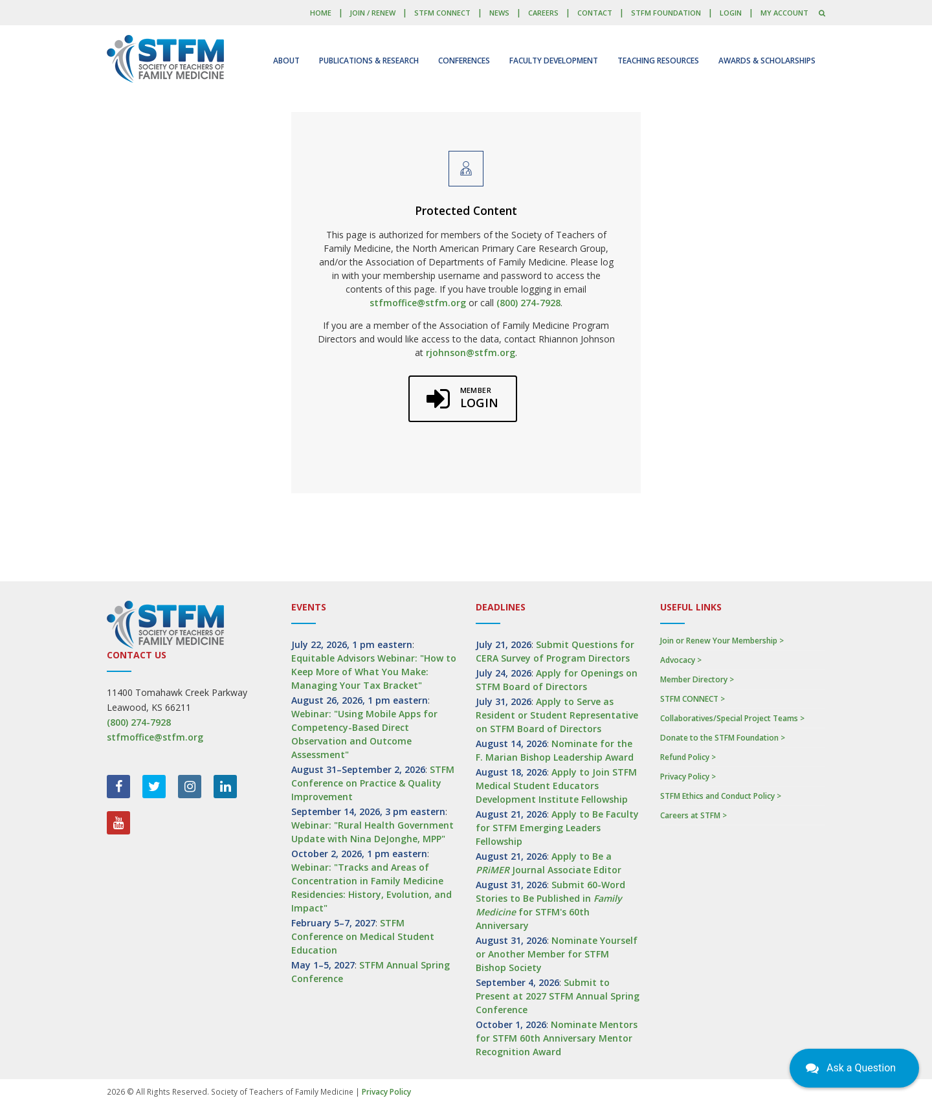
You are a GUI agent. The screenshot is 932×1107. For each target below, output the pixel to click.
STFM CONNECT (442, 12)
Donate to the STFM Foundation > (722, 737)
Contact (594, 12)
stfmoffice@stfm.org (418, 302)
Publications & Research (369, 60)
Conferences (464, 60)
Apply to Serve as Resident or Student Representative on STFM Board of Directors (557, 715)
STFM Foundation (666, 12)
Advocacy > (681, 659)
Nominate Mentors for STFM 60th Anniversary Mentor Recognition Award (557, 1038)
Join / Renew (372, 12)
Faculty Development (553, 60)
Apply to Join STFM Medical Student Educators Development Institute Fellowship (556, 785)
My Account (784, 12)
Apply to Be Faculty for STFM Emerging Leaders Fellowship (557, 827)
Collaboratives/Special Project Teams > (732, 718)
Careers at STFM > (693, 815)
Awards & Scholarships (767, 60)
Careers (543, 12)
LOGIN (731, 12)
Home (320, 12)
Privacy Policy (386, 1091)
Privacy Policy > (688, 776)
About (286, 60)
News (499, 12)
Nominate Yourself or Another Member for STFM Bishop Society (557, 954)
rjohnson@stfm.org (470, 352)
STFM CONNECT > (692, 698)
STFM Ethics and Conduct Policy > (720, 795)
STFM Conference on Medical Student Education (362, 936)
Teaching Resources (658, 60)
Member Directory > (697, 679)
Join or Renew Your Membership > (722, 640)
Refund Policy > (688, 757)
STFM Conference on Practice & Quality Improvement (372, 783)
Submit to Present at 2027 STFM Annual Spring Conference (557, 996)
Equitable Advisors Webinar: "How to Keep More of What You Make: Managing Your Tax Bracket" (373, 671)
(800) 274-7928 (528, 302)
